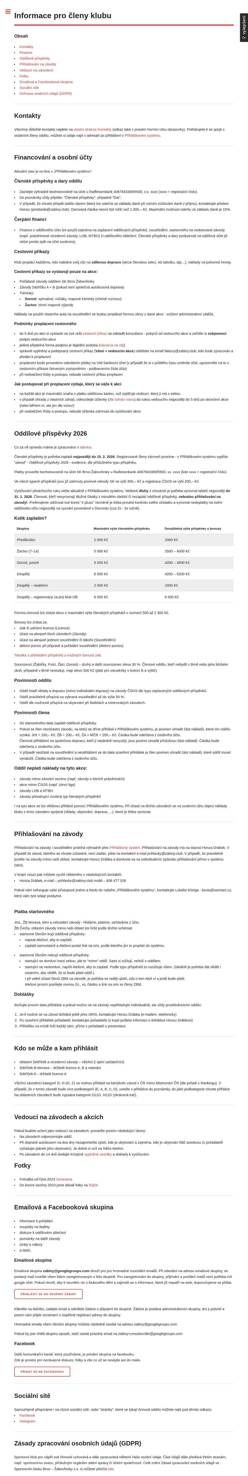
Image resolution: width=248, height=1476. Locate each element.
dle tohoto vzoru (121, 399)
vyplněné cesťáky (98, 1154)
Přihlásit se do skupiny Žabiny (48, 1294)
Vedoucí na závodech (37, 70)
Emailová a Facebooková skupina (46, 82)
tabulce (85, 447)
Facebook (27, 1415)
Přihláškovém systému (142, 135)
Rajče (93, 1185)
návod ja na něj (112, 345)
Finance (26, 53)
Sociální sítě (29, 88)
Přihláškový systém (125, 848)
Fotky (24, 76)
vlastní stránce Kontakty (93, 129)
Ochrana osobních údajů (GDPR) (46, 94)
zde (111, 1469)
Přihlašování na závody (38, 64)
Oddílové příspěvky (35, 58)
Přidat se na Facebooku (42, 1371)
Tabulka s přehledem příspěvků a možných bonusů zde (57, 655)
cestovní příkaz (95, 333)
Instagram (27, 1421)
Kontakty (26, 47)
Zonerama (64, 1179)
